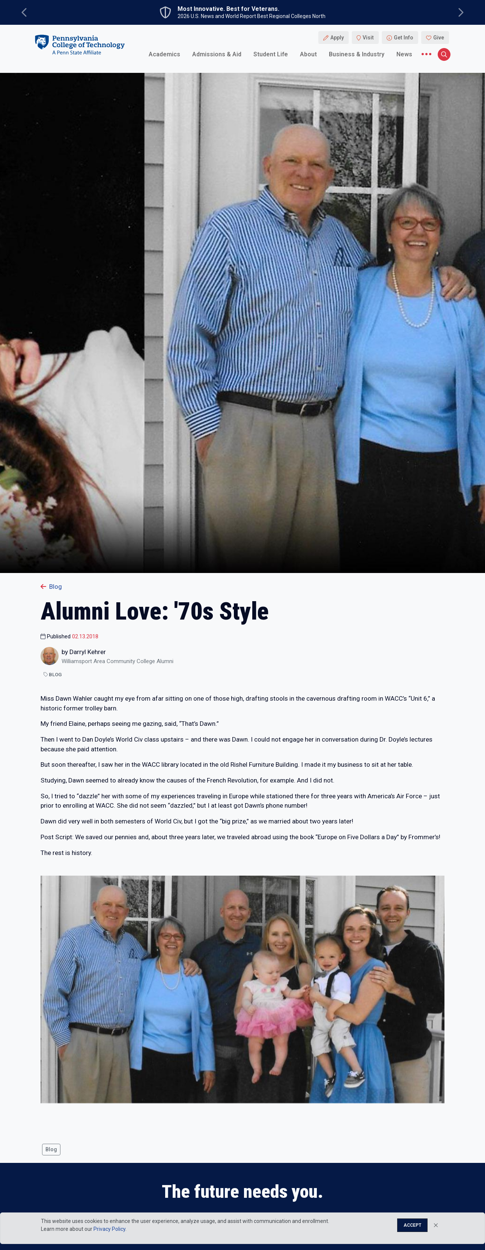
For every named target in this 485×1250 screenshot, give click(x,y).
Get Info (403, 38)
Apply (337, 38)
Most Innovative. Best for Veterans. (228, 9)
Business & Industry (356, 54)
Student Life (270, 54)
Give (438, 38)
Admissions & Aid (216, 54)
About (308, 54)
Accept (412, 1225)
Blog (51, 586)
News (404, 54)
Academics (164, 54)
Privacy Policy (109, 1229)
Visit (368, 38)
